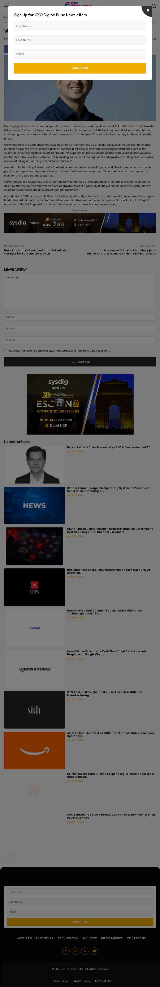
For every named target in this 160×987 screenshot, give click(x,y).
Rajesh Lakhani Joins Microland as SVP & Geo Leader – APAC (108, 447)
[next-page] (13, 858)
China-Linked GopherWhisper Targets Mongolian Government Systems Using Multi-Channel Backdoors (110, 530)
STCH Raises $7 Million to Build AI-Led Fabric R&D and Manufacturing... (104, 694)
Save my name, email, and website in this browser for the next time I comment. (59, 350)
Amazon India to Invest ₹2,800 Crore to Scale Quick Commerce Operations (111, 734)
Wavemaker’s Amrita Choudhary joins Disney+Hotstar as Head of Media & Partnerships (121, 252)
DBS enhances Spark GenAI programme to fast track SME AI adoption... (108, 571)
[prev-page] (6, 858)
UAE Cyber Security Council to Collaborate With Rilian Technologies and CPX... (104, 612)
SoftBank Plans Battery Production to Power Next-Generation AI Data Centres (111, 816)
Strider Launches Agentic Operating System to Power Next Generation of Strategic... (108, 489)
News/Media (21, 17)
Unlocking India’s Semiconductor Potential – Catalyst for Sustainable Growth (35, 252)
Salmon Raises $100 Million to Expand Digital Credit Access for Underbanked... (111, 775)
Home (8, 17)
